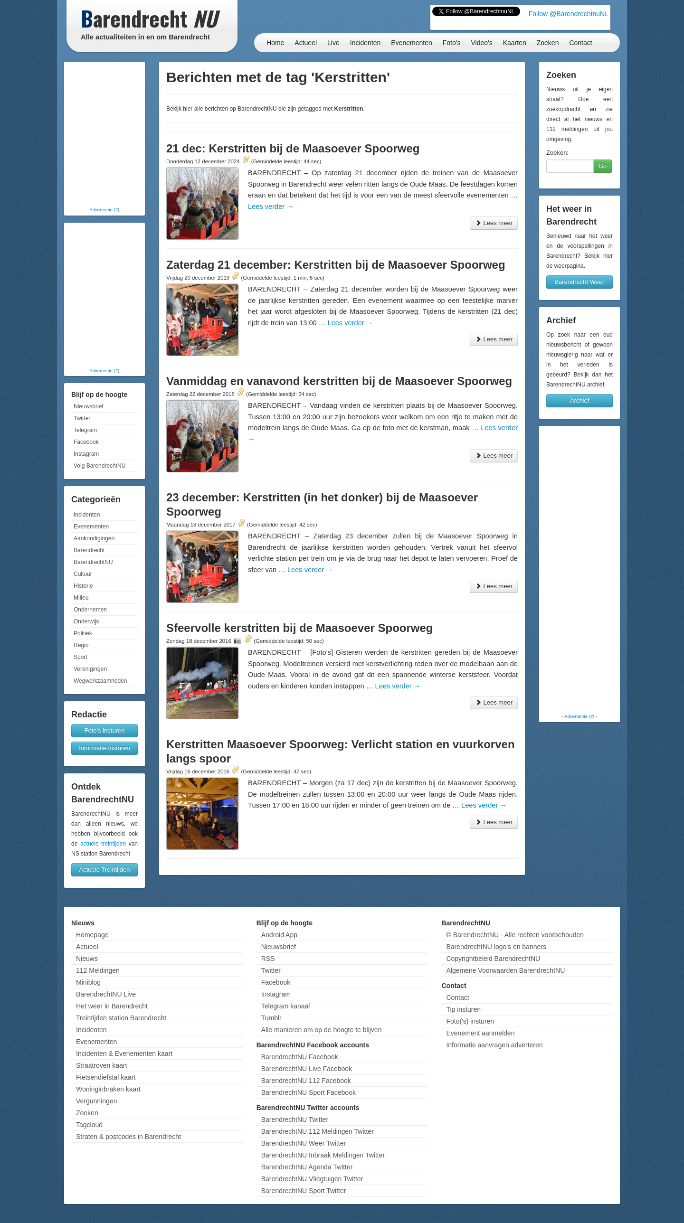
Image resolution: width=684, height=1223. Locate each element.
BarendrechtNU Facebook (299, 1057)
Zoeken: (557, 152)
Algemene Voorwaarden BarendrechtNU (505, 970)
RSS (268, 958)
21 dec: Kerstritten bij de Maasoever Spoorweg (293, 148)
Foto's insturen (105, 730)
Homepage (92, 935)
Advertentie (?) (104, 209)
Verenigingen (90, 669)
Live (333, 43)
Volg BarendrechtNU (99, 465)
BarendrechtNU (93, 562)
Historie (83, 586)
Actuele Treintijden (104, 869)
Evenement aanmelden (480, 1033)
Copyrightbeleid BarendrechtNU (493, 958)
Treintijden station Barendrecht (121, 1018)
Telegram (85, 430)
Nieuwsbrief (89, 406)
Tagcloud (89, 1125)
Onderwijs (86, 621)
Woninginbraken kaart (108, 1089)
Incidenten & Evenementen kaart (124, 1053)
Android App (279, 935)
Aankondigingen (94, 538)
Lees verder (271, 206)
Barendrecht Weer (579, 281)
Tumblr (271, 1018)
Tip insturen (463, 1009)
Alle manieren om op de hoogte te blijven (321, 1030)
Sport (80, 657)
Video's (481, 43)
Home (275, 43)
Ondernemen (90, 609)
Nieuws (87, 958)
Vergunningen (96, 1101)
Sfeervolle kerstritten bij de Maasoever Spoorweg (299, 627)
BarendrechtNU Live (106, 994)
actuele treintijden (103, 843)
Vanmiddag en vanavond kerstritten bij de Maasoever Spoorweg (339, 381)
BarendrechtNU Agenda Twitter (307, 1167)
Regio (81, 645)
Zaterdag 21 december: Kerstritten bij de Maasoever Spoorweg (335, 264)
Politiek (83, 633)
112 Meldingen (98, 970)
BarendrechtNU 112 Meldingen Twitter (317, 1131)
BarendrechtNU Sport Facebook (308, 1092)
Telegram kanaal (285, 1006)
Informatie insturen (104, 748)
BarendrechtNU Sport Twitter (303, 1191)
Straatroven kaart (101, 1065)
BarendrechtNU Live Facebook (306, 1068)
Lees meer (494, 222)
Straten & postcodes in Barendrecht (128, 1136)
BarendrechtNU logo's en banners (496, 946)
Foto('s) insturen (470, 1021)
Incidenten (365, 43)
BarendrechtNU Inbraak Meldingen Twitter (323, 1155)
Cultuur (83, 574)
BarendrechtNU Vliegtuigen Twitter (312, 1179)
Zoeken (548, 43)
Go (602, 165)
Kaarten (514, 43)
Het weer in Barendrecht (112, 1006)
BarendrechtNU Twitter (294, 1119)
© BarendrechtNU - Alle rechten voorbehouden (515, 935)
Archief (579, 400)
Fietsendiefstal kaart (105, 1077)
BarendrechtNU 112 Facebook (306, 1080)
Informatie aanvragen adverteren (494, 1045)
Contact (580, 43)
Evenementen (411, 43)
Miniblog (88, 982)
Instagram (86, 454)
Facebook (86, 442)
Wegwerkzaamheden (100, 680)
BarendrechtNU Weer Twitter (303, 1143)
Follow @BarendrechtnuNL (568, 14)
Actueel (305, 43)
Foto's (452, 43)
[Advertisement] (104, 135)
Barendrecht (89, 550)
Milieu (81, 597)
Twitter (82, 418)
